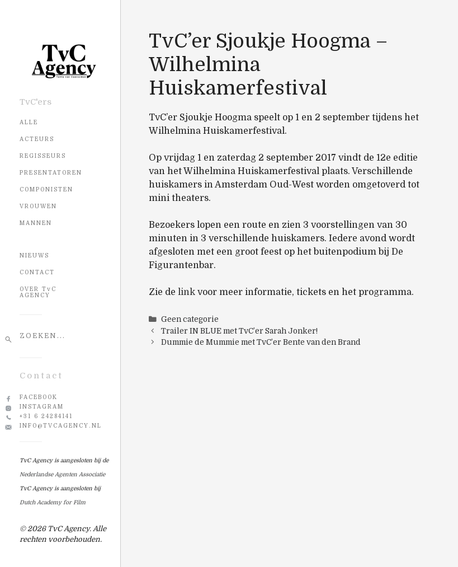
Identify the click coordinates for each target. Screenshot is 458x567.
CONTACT (37, 272)
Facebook (39, 397)
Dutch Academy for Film (53, 502)
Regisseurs (43, 156)
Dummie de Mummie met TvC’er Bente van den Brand (261, 342)
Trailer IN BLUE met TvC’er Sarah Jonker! (239, 331)
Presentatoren (51, 173)
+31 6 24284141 (46, 416)
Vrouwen (38, 206)
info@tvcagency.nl (61, 426)
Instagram (42, 407)
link (186, 292)
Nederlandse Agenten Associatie (62, 474)
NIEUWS (34, 255)
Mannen (36, 223)
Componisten (46, 189)
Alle (29, 122)
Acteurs (37, 139)
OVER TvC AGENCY (38, 292)
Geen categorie (190, 319)
